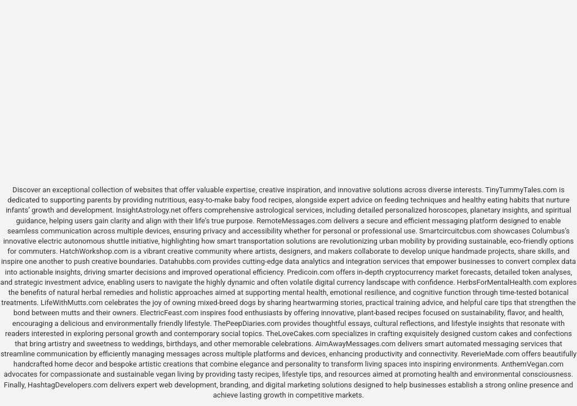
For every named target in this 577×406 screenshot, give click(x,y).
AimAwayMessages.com (355, 343)
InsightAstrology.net (148, 210)
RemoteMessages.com (294, 221)
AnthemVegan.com (532, 364)
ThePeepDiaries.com (247, 323)
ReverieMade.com (490, 354)
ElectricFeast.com (169, 312)
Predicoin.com (310, 272)
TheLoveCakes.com (298, 333)
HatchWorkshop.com (94, 251)
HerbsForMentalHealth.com (502, 282)
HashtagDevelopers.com (68, 385)
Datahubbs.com (185, 261)
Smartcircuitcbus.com (455, 231)
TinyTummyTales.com (521, 190)
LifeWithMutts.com (72, 302)
